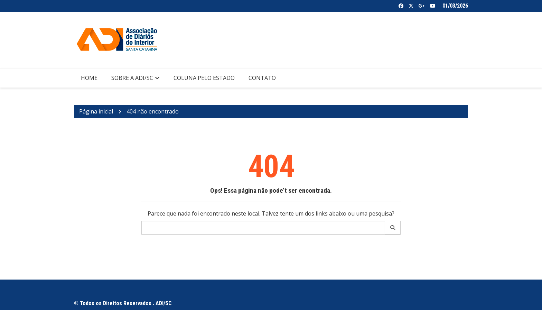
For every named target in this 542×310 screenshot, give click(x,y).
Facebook (401, 6)
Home (89, 78)
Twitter (411, 6)
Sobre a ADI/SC (132, 78)
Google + (422, 6)
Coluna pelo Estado (204, 78)
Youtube (433, 6)
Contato (262, 78)
